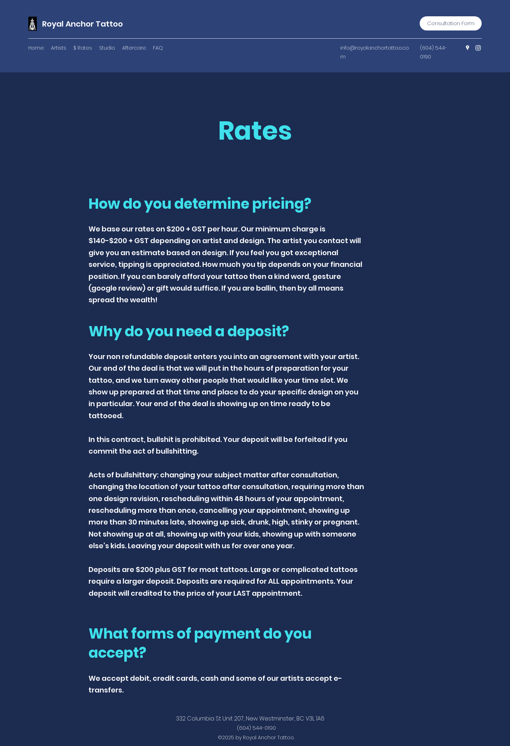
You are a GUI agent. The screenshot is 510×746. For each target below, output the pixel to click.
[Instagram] (478, 47)
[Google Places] (467, 47)
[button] (58, 48)
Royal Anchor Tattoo (82, 23)
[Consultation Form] (451, 23)
